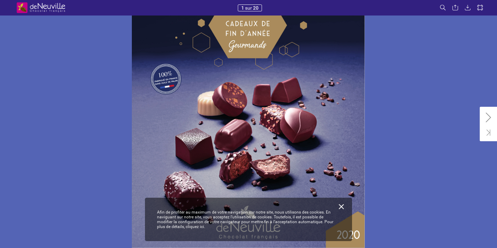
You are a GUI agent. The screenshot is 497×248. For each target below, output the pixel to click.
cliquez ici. (195, 226)
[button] (443, 8)
